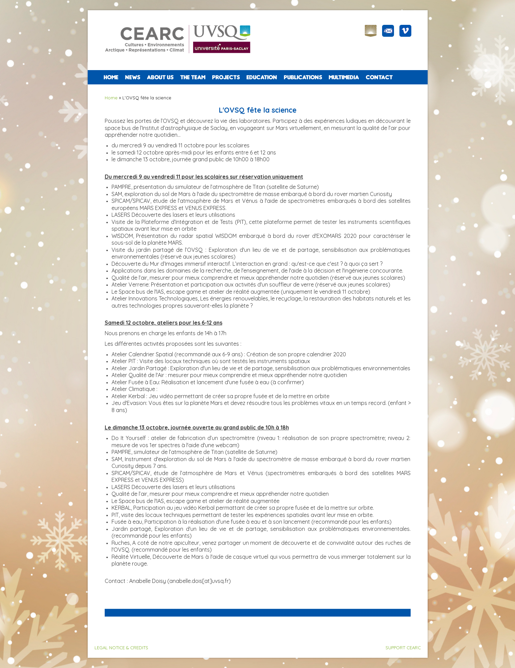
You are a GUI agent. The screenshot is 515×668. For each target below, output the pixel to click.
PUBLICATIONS (303, 77)
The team (192, 77)
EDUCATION (261, 77)
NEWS (132, 77)
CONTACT (379, 77)
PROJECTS (226, 77)
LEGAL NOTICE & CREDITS (121, 647)
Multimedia (344, 77)
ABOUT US (160, 77)
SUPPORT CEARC (403, 647)
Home (111, 77)
